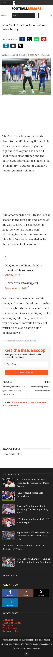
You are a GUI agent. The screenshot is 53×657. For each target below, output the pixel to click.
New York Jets (44, 55)
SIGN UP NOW (26, 372)
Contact (7, 619)
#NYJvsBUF (12, 275)
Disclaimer (9, 628)
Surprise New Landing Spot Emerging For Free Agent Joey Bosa (32, 509)
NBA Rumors (19, 402)
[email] (26, 364)
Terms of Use (11, 631)
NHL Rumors (10, 405)
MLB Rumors (38, 402)
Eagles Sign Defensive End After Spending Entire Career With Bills (33, 535)
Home (4, 16)
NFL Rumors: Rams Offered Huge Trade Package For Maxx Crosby (33, 482)
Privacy (7, 625)
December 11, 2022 (16, 288)
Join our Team (11, 622)
